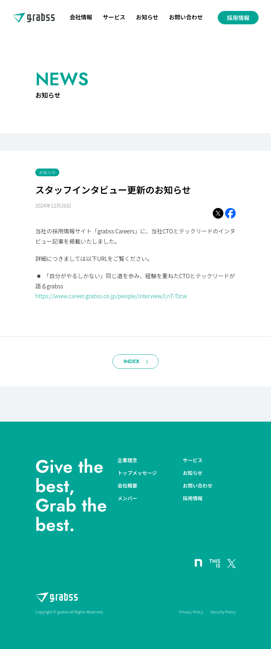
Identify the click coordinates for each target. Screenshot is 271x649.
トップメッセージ (137, 472)
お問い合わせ (186, 17)
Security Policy (223, 611)
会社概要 (127, 485)
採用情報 (238, 17)
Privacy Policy (191, 611)
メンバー (127, 498)
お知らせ (147, 17)
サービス (114, 17)
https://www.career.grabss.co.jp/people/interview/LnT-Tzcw (111, 296)
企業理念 (127, 460)
